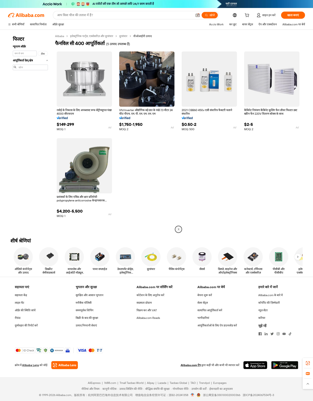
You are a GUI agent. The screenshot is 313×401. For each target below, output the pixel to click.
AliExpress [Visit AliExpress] (94, 382)
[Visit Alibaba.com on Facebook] (260, 334)
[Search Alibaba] (124, 15)
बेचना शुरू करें (204, 295)
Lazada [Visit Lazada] (162, 382)
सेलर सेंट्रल (202, 302)
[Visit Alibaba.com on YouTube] (284, 334)
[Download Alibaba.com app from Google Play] (284, 365)
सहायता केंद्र (21, 295)
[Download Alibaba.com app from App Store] (255, 365)
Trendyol (204, 382)
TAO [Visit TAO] (193, 382)
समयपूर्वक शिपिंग (84, 310)
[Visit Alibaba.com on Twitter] (272, 334)
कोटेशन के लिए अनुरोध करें (150, 295)
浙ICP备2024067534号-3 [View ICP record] (258, 395)
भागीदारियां (203, 317)
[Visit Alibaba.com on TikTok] (290, 334)
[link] (308, 363)
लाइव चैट (19, 302)
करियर (261, 317)
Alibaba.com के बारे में (270, 295)
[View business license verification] (192, 395)
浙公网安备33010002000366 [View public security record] (221, 395)
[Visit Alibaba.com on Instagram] (278, 334)
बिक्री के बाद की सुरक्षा (87, 317)
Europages (220, 382)
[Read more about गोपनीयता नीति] (179, 389)
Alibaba (59, 36)
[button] (197, 15)
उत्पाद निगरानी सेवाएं (86, 325)
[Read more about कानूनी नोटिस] (108, 389)
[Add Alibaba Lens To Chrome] (64, 365)
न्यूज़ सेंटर (263, 310)
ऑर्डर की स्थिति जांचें (25, 310)
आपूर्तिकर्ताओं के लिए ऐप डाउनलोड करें (217, 325)
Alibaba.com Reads (148, 317)
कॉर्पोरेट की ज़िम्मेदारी (269, 302)
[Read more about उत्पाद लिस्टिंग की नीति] (130, 389)
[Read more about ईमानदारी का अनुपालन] (220, 389)
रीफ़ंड (17, 317)
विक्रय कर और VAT (147, 310)
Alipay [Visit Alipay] (150, 382)
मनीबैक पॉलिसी (84, 302)
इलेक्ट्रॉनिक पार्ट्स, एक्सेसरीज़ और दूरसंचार (91, 36)
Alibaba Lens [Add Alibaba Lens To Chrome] (30, 365)
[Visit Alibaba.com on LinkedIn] (266, 334)
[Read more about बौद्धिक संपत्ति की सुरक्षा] (157, 389)
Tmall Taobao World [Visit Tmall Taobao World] (132, 382)
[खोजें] (210, 15)
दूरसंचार (123, 36)
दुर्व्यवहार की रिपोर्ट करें (26, 325)
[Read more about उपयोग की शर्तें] (198, 389)
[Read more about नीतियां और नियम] (89, 389)
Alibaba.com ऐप (191, 365)
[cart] (248, 15)
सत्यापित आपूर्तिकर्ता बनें (209, 310)
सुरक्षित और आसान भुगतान (89, 295)
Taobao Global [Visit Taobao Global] (178, 382)
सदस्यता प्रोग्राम (144, 302)
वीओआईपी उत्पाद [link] (142, 36)
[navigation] (30, 133)
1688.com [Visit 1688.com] (110, 382)
